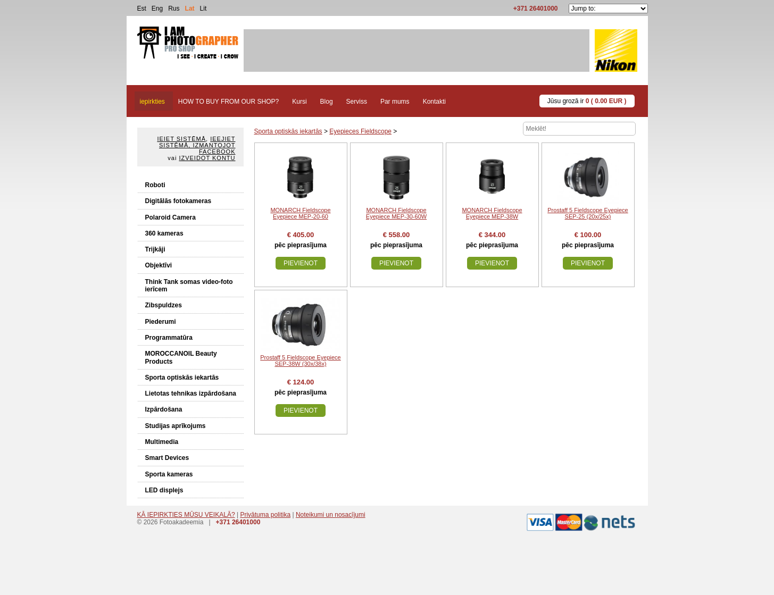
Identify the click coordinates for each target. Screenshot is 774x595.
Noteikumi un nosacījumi (330, 514)
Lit (203, 8)
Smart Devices (167, 458)
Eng (157, 8)
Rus (173, 8)
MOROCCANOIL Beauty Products (181, 357)
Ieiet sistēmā (181, 139)
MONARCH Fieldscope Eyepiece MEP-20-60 (300, 213)
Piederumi (160, 321)
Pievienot (301, 263)
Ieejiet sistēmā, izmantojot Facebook (197, 145)
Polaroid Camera (170, 217)
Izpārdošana (163, 409)
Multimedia (162, 442)
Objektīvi (158, 265)
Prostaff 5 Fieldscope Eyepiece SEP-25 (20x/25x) (587, 213)
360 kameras (164, 233)
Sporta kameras (169, 474)
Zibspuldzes (163, 305)
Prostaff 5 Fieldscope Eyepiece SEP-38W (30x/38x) (300, 360)
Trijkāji (155, 249)
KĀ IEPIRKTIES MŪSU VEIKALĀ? (186, 514)
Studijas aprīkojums (175, 426)
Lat (190, 8)
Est (141, 8)
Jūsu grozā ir (587, 101)
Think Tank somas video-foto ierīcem (189, 285)
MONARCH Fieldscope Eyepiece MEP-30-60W (396, 213)
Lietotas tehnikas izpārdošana (190, 393)
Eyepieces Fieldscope (360, 131)
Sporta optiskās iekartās (182, 377)
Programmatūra (169, 337)
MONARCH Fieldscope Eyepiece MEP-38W (492, 213)
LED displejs (164, 490)
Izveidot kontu (207, 158)
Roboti (155, 185)
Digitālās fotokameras (178, 201)
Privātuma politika (265, 514)
